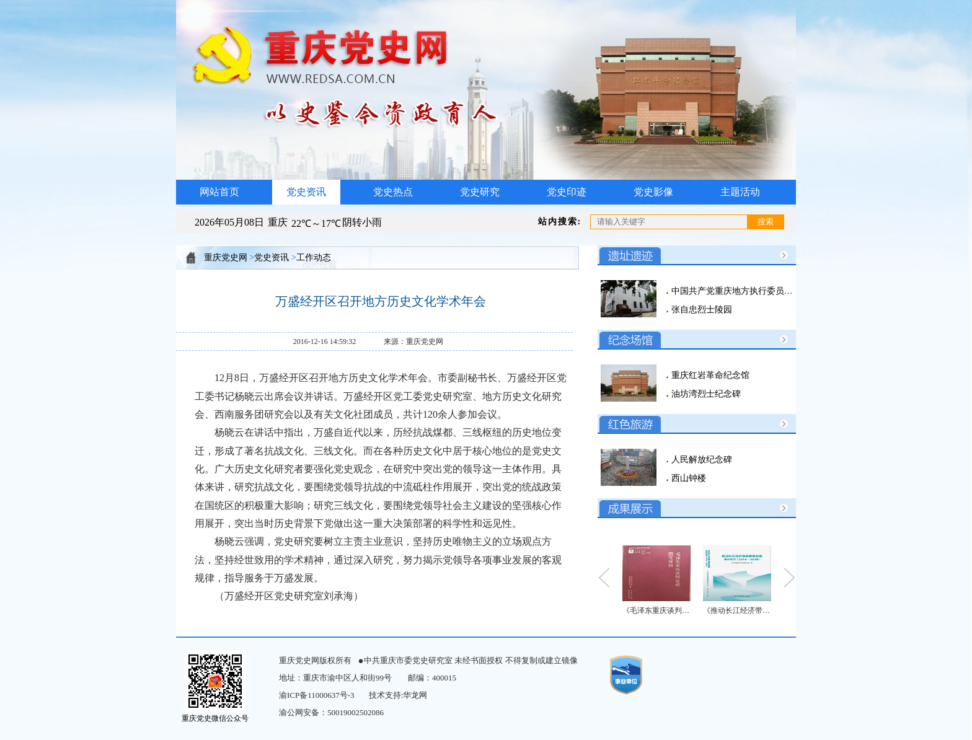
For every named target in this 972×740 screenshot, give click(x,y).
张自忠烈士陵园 (700, 309)
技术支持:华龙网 (398, 695)
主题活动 (740, 192)
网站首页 (219, 192)
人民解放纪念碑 (700, 459)
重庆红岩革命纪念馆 (709, 375)
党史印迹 (566, 192)
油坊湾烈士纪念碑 (705, 394)
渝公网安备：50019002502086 (331, 712)
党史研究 (480, 192)
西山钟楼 (687, 478)
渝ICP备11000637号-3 (317, 695)
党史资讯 (306, 192)
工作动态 (313, 257)
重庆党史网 (225, 257)
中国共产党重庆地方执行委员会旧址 (739, 291)
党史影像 (653, 192)
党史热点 (393, 192)
